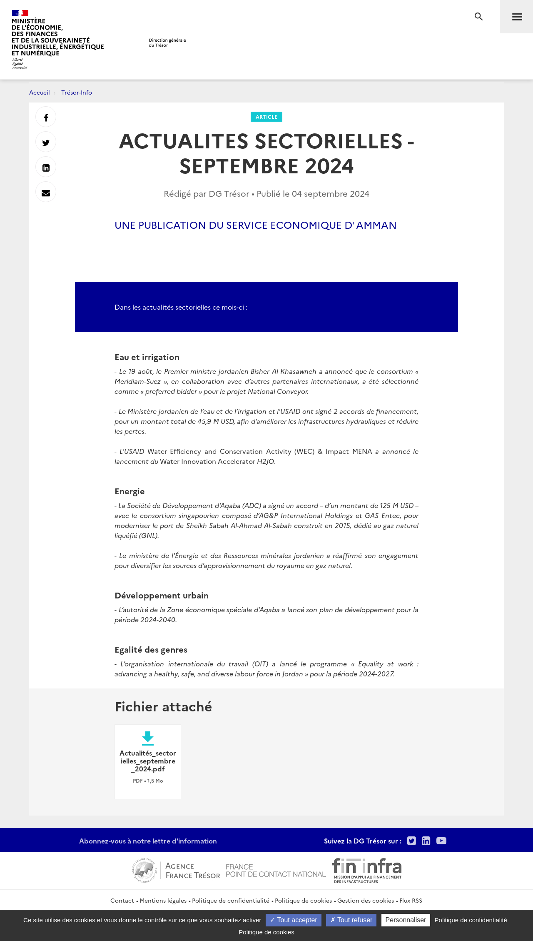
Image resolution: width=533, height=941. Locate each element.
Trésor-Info (76, 92)
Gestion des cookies (365, 900)
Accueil (39, 92)
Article (266, 116)
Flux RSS (410, 900)
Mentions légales (163, 900)
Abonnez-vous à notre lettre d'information (148, 840)
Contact (122, 900)
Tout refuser (351, 919)
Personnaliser (406, 919)
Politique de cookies (303, 900)
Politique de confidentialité (230, 900)
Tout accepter (293, 919)
